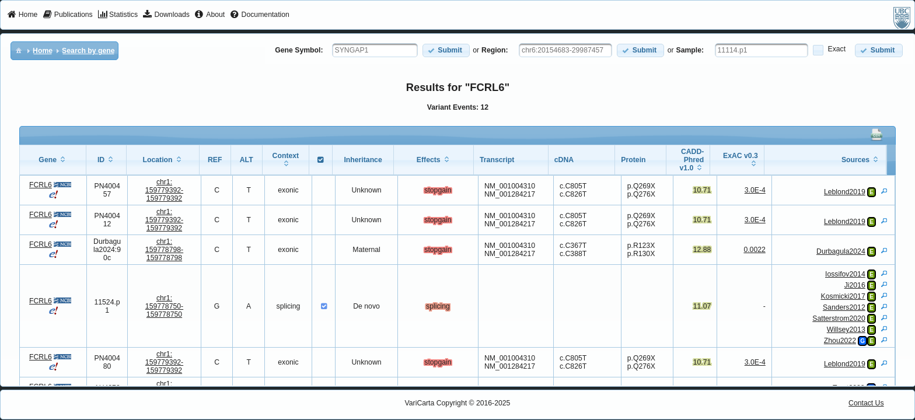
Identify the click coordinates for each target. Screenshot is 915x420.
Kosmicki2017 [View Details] (843, 296)
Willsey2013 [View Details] (846, 330)
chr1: (164, 190)
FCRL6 (40, 185)
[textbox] (375, 50)
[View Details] (884, 190)
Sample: (690, 50)
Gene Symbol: (299, 50)
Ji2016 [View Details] (854, 285)
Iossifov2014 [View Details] (845, 274)
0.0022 (754, 250)
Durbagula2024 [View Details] (840, 251)
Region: (494, 50)
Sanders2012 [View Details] (844, 307)
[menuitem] (22, 15)
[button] (446, 50)
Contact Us (866, 403)
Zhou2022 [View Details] (840, 341)
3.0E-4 (755, 190)
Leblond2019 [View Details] (844, 192)
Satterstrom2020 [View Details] (838, 318)
